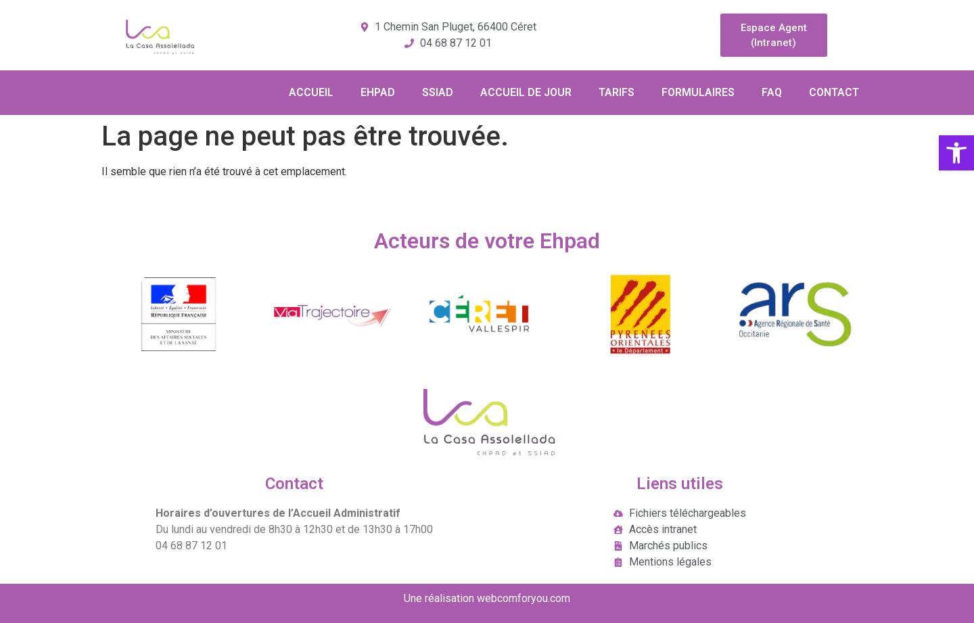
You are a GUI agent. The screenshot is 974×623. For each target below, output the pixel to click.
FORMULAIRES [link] (698, 92)
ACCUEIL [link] (311, 92)
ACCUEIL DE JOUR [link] (526, 92)
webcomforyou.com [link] (523, 598)
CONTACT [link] (834, 92)
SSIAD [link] (437, 92)
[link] (956, 152)
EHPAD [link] (378, 92)
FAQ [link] (772, 92)
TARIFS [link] (616, 92)
